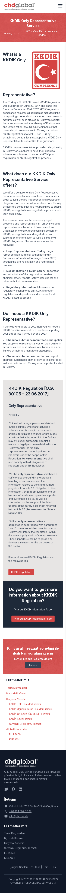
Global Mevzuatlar (16, 729)
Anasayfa (9, 33)
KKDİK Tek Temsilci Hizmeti (25, 704)
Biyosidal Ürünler (16, 693)
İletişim (33, 665)
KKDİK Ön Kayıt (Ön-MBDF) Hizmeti (29, 713)
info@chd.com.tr (18, 816)
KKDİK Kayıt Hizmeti (20, 718)
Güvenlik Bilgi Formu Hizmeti (25, 723)
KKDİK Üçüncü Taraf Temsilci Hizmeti (30, 708)
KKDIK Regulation (21, 572)
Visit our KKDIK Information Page (33, 618)
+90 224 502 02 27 (20, 811)
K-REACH (14, 739)
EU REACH (15, 734)
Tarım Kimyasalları (16, 687)
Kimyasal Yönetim (16, 699)
